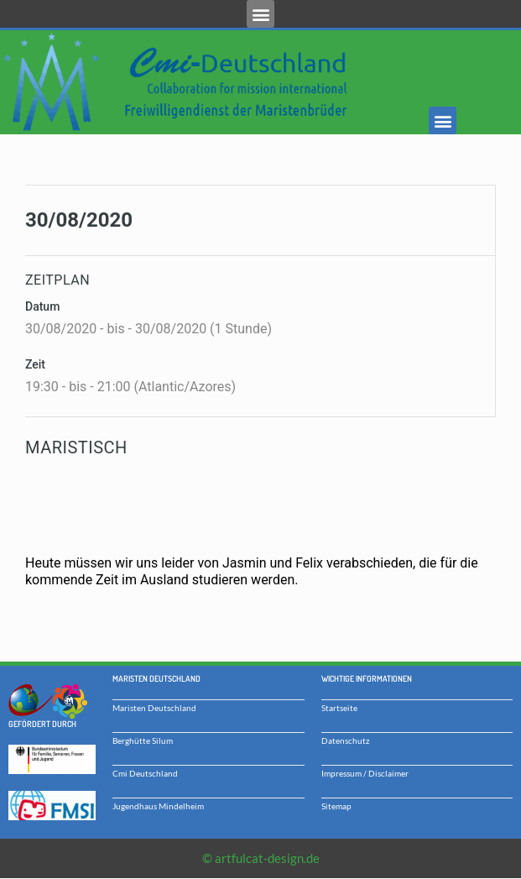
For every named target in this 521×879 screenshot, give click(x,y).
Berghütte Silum (142, 740)
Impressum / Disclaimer (365, 773)
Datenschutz (345, 740)
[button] (260, 14)
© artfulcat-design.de (261, 858)
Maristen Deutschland (154, 708)
